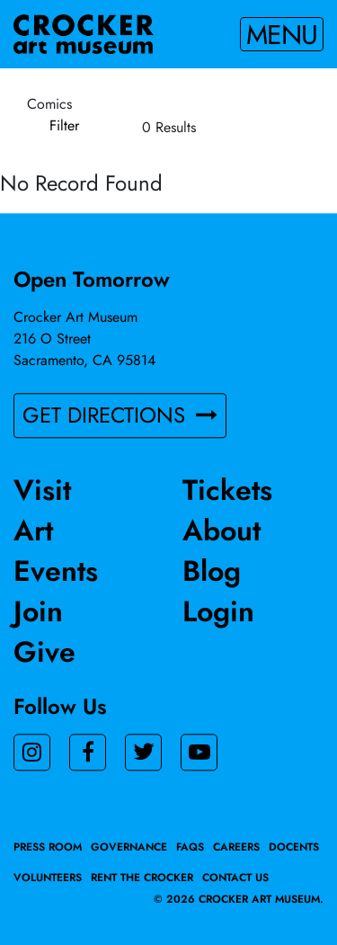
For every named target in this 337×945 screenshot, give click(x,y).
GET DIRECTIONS (119, 415)
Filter (64, 125)
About (221, 530)
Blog (211, 571)
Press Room (47, 847)
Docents (294, 847)
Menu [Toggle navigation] (281, 34)
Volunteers (47, 877)
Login (218, 611)
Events (55, 571)
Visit (42, 490)
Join (38, 611)
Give (44, 652)
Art (33, 530)
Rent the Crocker (142, 877)
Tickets (227, 490)
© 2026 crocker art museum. (239, 899)
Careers (236, 847)
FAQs (190, 847)
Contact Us (235, 877)
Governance (129, 847)
